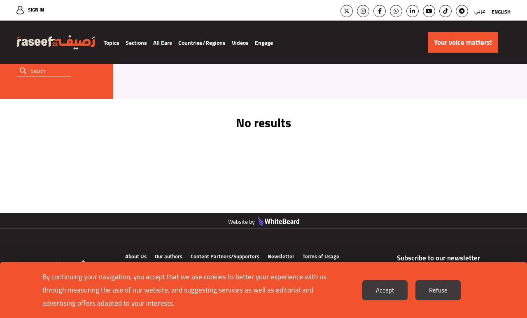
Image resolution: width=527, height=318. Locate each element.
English (501, 11)
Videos (240, 42)
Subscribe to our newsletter (438, 258)
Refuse (438, 290)
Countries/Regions (202, 42)
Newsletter (281, 256)
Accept (385, 290)
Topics (111, 42)
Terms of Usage (321, 256)
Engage (264, 42)
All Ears (162, 42)
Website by (263, 221)
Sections (136, 42)
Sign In (36, 9)
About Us (136, 256)
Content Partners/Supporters (225, 256)
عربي (479, 11)
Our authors (168, 256)
